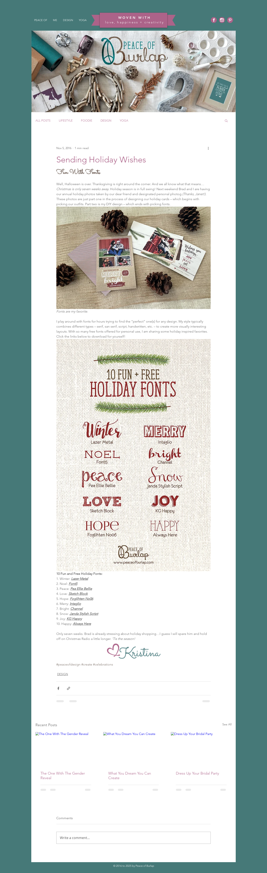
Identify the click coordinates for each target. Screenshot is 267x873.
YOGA (124, 120)
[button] (226, 120)
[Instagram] (222, 20)
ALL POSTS (42, 120)
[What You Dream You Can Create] (133, 749)
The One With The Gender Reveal (62, 775)
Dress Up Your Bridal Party (197, 773)
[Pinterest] (230, 20)
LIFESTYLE (66, 120)
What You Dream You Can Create (129, 775)
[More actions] (208, 148)
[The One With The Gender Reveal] (65, 749)
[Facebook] (214, 20)
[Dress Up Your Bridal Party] (201, 749)
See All (227, 724)
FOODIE (86, 120)
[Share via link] (69, 688)
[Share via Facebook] (58, 688)
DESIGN (106, 120)
